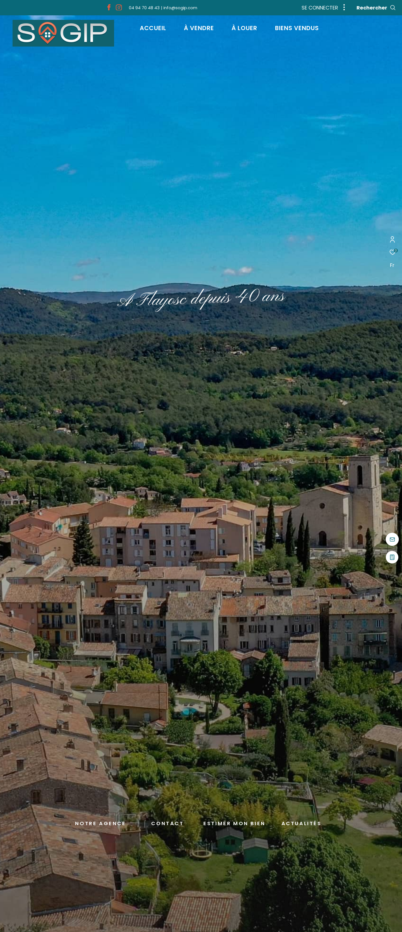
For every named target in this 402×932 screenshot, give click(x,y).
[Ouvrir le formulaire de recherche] (376, 8)
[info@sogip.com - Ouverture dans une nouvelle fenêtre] (179, 8)
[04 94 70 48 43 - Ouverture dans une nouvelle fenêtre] (144, 8)
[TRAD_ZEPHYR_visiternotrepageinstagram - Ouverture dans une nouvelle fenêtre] (119, 9)
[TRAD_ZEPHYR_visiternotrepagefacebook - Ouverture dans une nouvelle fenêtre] (108, 9)
